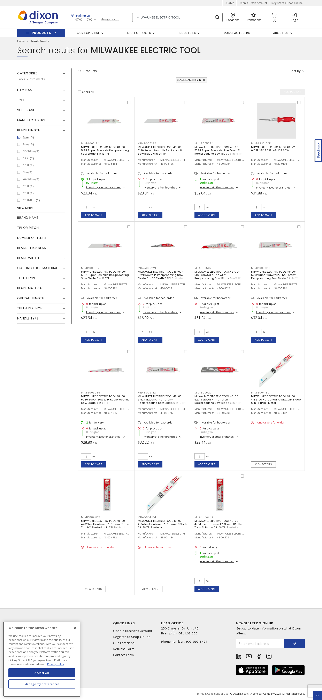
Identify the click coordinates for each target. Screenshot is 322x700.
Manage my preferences (41, 684)
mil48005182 (90, 268)
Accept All (41, 673)
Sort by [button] (295, 71)
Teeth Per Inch (30, 308)
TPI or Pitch (28, 228)
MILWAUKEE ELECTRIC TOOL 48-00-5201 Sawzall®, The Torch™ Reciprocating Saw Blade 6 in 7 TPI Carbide (218, 401)
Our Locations (124, 643)
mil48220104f (261, 143)
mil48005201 (203, 392)
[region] (41, 659)
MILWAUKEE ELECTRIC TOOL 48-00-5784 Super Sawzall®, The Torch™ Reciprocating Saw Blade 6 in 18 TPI (218, 150)
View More (25, 208)
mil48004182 (260, 392)
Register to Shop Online (287, 3)
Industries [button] (187, 33)
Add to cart (93, 215)
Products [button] (41, 33)
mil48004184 (147, 517)
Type (21, 100)
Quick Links (124, 623)
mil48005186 (147, 143)
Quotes (230, 3)
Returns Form (124, 649)
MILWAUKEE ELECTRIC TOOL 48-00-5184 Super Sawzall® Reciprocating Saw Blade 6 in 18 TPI (105, 150)
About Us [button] (281, 33)
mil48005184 (90, 143)
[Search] (177, 17)
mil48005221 (147, 268)
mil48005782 (260, 268)
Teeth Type (26, 278)
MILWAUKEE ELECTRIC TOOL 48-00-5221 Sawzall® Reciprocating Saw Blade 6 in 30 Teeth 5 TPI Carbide (160, 275)
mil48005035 (90, 392)
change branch (110, 19)
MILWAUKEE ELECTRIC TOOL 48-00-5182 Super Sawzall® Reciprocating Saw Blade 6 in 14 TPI (105, 275)
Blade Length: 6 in (189, 80)
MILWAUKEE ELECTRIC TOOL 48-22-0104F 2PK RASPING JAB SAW (274, 148)
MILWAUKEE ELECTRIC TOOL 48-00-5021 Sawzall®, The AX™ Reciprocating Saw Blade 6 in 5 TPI (218, 275)
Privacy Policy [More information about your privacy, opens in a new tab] (55, 664)
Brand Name (27, 217)
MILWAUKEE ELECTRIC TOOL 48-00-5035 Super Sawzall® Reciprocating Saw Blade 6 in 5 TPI (105, 400)
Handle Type (27, 318)
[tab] (41, 73)
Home (21, 41)
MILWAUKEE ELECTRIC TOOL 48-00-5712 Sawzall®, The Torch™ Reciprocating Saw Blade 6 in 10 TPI (162, 400)
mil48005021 (203, 268)
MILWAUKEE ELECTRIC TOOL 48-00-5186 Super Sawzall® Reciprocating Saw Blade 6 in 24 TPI (161, 150)
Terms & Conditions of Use (212, 693)
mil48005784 (203, 143)
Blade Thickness (31, 248)
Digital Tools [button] (139, 33)
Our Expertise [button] (88, 33)
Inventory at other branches (103, 187)
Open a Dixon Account (253, 3)
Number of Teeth (31, 238)
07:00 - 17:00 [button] (83, 19)
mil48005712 (147, 392)
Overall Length (30, 298)
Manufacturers (237, 33)
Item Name (25, 90)
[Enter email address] (260, 643)
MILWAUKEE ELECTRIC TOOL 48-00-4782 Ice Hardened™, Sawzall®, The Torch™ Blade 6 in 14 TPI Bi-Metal (105, 524)
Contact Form (123, 655)
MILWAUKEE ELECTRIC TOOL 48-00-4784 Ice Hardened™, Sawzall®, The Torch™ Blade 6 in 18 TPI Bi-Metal (218, 524)
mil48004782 (90, 517)
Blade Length (28, 130)
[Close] (75, 627)
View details (263, 464)
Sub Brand (26, 110)
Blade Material (30, 288)
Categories (27, 73)
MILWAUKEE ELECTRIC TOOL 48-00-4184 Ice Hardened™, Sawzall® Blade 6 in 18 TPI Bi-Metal (163, 524)
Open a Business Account (132, 631)
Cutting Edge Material (37, 268)
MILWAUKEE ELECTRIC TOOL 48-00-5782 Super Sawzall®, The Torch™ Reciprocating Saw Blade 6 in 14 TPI (275, 275)
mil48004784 (203, 517)
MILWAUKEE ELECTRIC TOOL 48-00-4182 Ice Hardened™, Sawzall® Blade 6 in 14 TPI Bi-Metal (276, 400)
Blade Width (28, 258)
